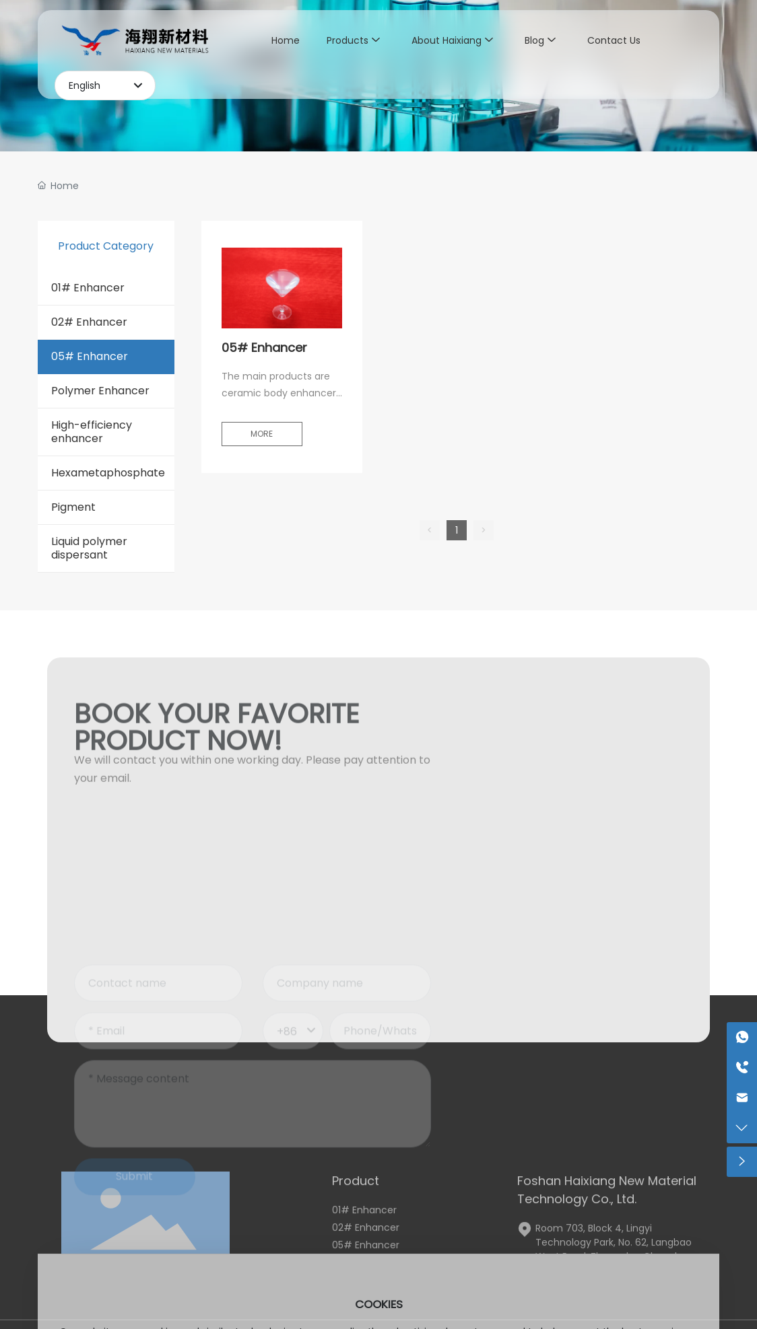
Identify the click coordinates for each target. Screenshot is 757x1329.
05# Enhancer (264, 347)
